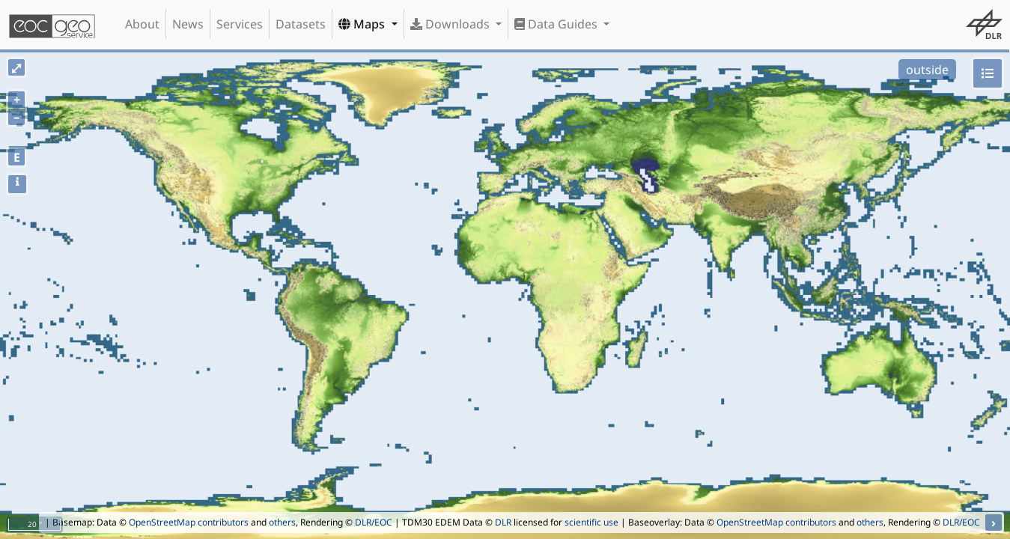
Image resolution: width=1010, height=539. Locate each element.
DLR (503, 522)
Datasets (301, 24)
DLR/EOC (373, 522)
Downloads (451, 24)
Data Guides (557, 24)
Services (239, 24)
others (282, 522)
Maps (363, 24)
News (188, 24)
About (142, 24)
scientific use (591, 522)
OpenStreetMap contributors (189, 522)
